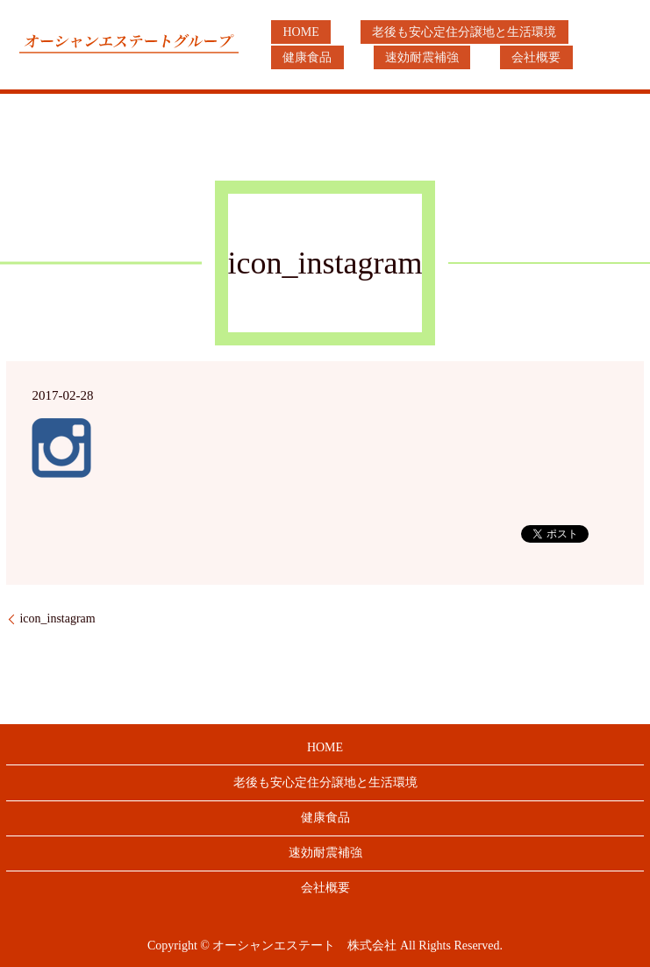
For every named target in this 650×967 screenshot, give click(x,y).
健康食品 (574, 32)
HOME (289, 32)
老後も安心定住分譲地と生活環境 (429, 32)
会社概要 (399, 57)
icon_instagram (57, 618)
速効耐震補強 (308, 57)
